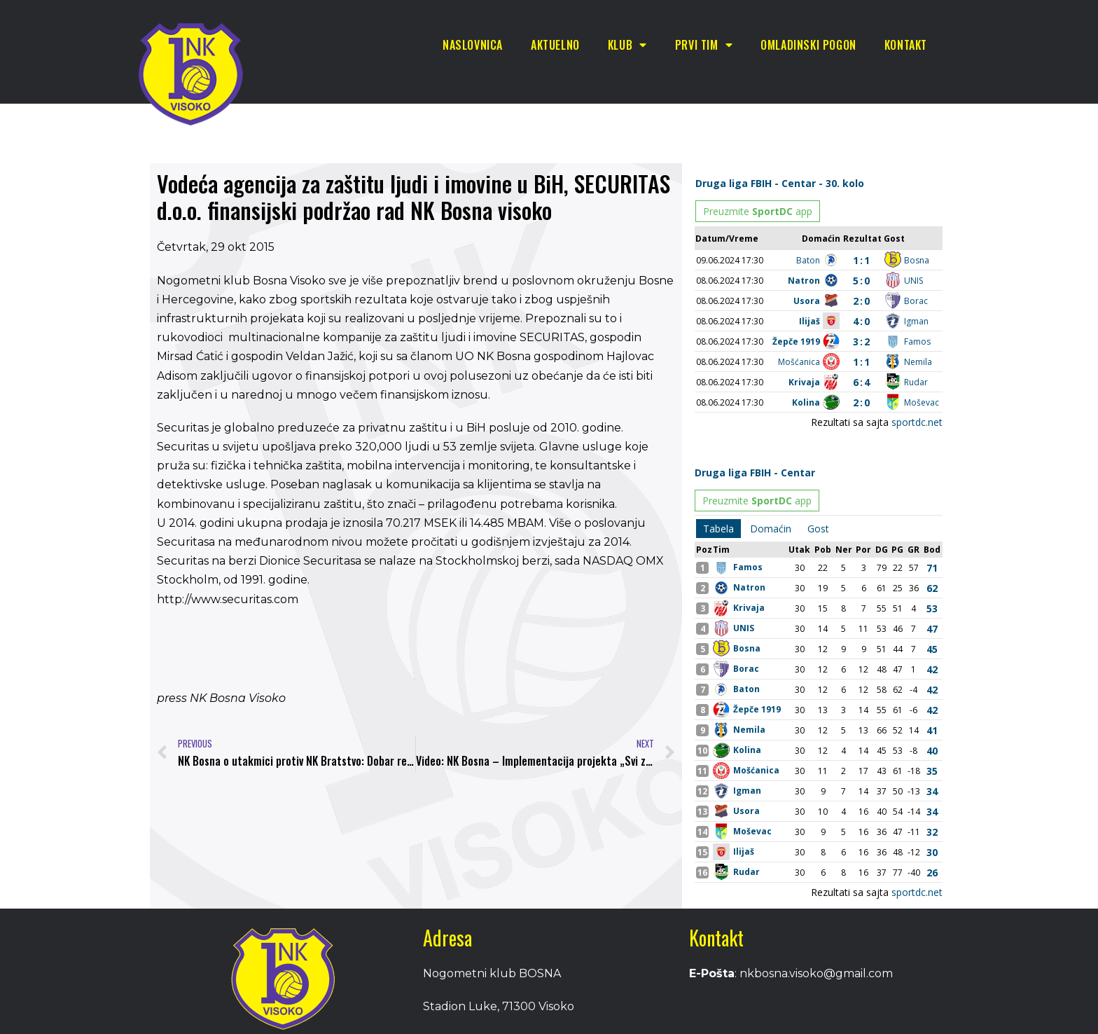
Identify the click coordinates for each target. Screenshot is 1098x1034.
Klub (627, 44)
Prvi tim (703, 44)
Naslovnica (473, 44)
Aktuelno (555, 44)
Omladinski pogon (808, 44)
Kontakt (905, 44)
